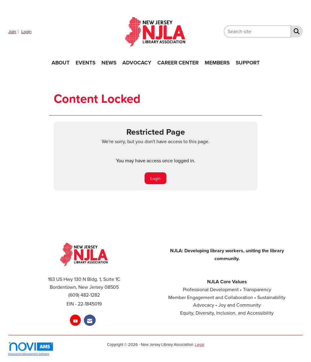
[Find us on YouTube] (75, 320)
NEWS (108, 62)
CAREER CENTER (178, 62)
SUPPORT (248, 62)
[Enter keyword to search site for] (257, 31)
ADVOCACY (136, 62)
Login (155, 178)
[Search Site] (295, 31)
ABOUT (61, 62)
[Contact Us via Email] (90, 320)
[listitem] (14, 31)
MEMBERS (217, 62)
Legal (199, 344)
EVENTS (85, 62)
